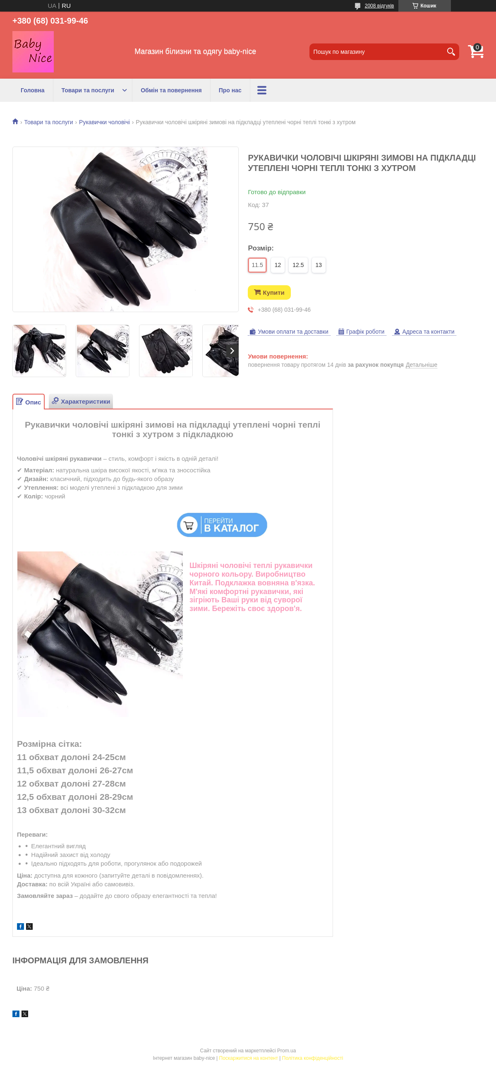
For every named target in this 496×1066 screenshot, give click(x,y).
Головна (33, 90)
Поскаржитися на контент (248, 1058)
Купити (273, 292)
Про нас (230, 90)
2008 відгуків (379, 6)
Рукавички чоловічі (104, 122)
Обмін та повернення (171, 90)
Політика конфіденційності (312, 1058)
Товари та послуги (88, 90)
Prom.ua (286, 1051)
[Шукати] (451, 51)
